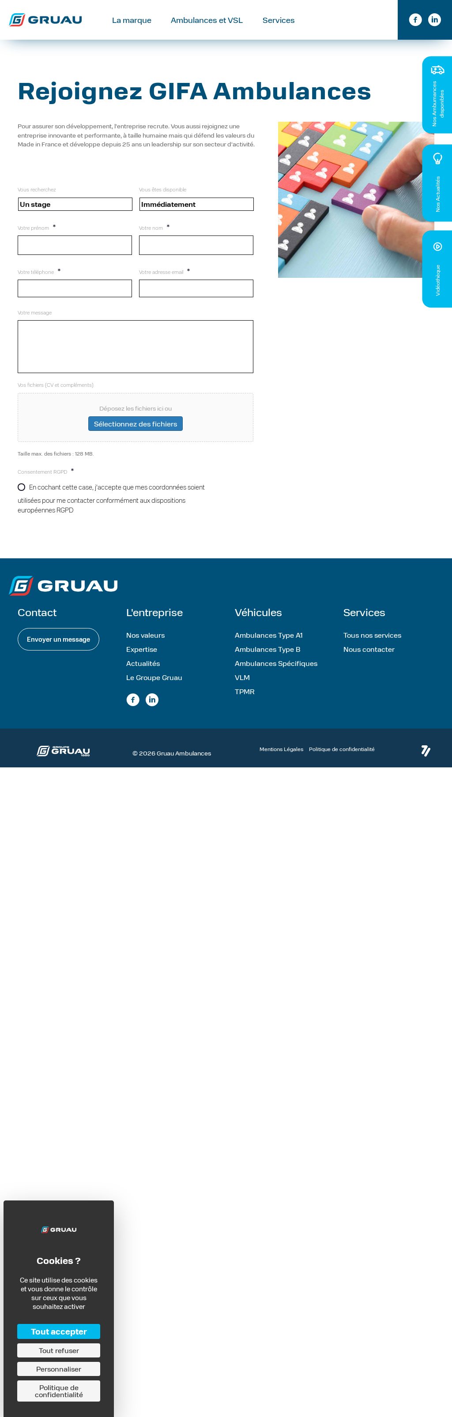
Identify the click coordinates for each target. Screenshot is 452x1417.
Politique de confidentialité (342, 759)
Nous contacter (369, 659)
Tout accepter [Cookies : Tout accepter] (59, 1331)
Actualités (143, 673)
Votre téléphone (39, 267)
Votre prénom (37, 226)
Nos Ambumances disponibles (437, 104)
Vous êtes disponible (162, 189)
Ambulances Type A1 (269, 645)
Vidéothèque (437, 280)
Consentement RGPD (46, 480)
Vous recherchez (37, 189)
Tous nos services (372, 645)
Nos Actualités (437, 194)
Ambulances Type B (268, 659)
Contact (357, 19)
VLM (242, 687)
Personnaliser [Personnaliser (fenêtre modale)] (58, 1368)
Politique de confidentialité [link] (59, 1391)
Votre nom (154, 226)
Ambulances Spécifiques (276, 673)
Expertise (141, 659)
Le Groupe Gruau (154, 687)
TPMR (245, 701)
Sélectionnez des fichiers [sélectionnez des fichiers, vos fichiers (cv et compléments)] (135, 433)
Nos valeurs (145, 645)
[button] (58, 649)
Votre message (35, 305)
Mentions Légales (281, 759)
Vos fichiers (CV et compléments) (56, 395)
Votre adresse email (164, 267)
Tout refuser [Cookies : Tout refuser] (59, 1350)
